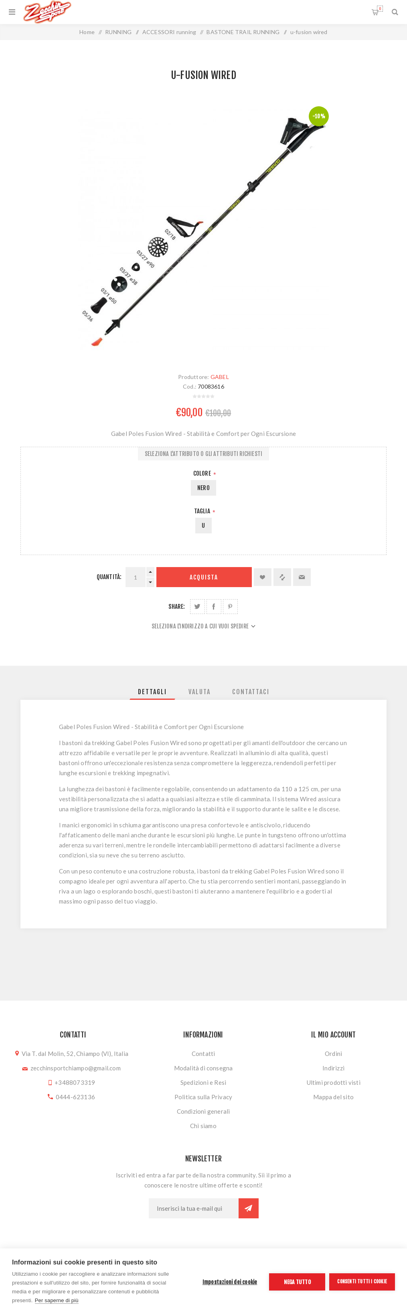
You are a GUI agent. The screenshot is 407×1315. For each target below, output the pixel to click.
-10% (318, 116)
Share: (176, 606)
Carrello (380, 9)
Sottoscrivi (249, 1208)
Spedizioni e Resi (203, 1082)
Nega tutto (297, 1282)
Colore (202, 473)
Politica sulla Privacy (203, 1096)
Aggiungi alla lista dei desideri (262, 577)
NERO (203, 488)
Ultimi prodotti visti (333, 1082)
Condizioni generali (203, 1111)
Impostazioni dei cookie (229, 1282)
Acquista (204, 577)
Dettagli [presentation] (152, 692)
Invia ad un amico (302, 577)
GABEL (220, 376)
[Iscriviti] (194, 1208)
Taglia (202, 511)
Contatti (203, 1053)
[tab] (152, 692)
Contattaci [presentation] (250, 692)
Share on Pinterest (230, 606)
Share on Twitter (197, 606)
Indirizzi (333, 1068)
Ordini (333, 1053)
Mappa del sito (333, 1096)
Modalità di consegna (203, 1068)
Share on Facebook (214, 606)
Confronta (282, 577)
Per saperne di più (57, 1300)
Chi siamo (203, 1125)
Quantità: (109, 577)
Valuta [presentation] (199, 692)
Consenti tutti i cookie (362, 1282)
